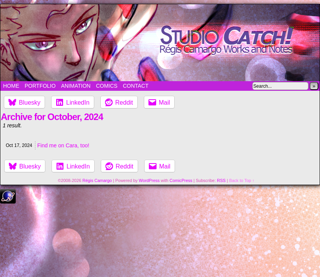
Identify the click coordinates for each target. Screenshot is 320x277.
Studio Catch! (160, 42)
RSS (221, 180)
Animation (76, 86)
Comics (106, 86)
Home (11, 86)
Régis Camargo (97, 180)
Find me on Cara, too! (63, 145)
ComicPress (181, 180)
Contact (135, 86)
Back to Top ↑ (242, 180)
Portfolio (40, 86)
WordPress (149, 180)
